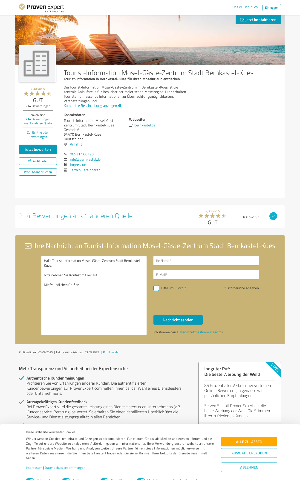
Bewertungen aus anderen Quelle (38, 121)
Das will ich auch (245, 6)
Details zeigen (182, 471)
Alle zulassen (249, 432)
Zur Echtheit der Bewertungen (38, 134)
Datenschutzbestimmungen (65, 458)
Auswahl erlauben (249, 443)
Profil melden (111, 352)
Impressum (34, 458)
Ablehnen (249, 458)
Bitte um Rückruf (173, 288)
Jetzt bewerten (38, 149)
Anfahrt (76, 144)
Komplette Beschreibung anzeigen (92, 105)
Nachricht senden (178, 320)
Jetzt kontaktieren (258, 20)
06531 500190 (82, 154)
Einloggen (272, 7)
